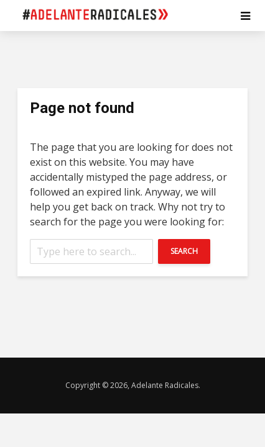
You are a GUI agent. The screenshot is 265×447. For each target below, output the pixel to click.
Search (184, 251)
